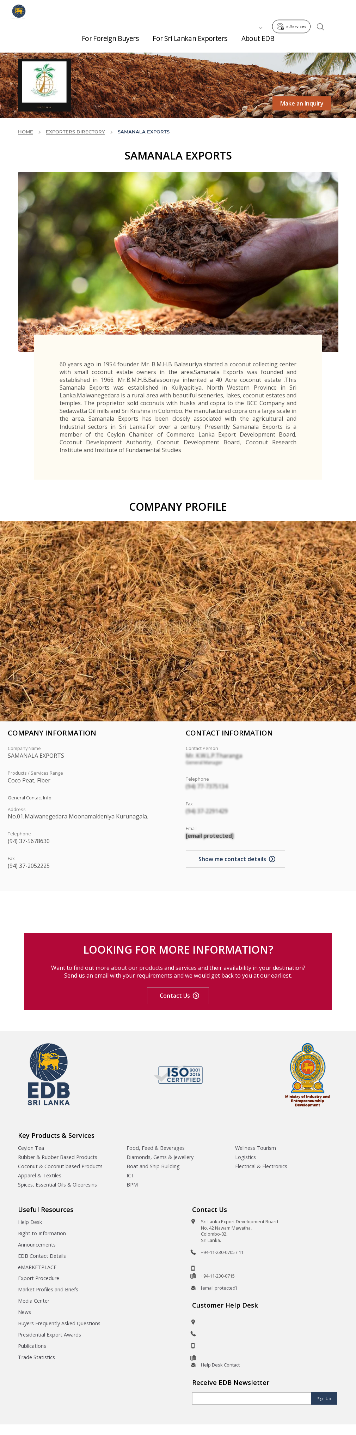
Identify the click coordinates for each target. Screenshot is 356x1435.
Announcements (37, 1244)
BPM (132, 1184)
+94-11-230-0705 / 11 (222, 1252)
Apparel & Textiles (39, 1175)
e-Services (293, 10)
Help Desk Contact (220, 1365)
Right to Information (42, 1233)
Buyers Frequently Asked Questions (59, 1323)
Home (25, 132)
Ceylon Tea (31, 1148)
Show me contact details (232, 859)
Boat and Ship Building (153, 1166)
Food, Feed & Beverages (156, 1148)
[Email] (252, 1398)
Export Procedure (38, 1278)
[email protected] (210, 836)
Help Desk (30, 1222)
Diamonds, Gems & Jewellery (160, 1157)
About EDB (258, 42)
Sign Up (324, 1398)
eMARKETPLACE (37, 1267)
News (24, 1312)
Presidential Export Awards (49, 1334)
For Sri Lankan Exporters (190, 42)
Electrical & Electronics (261, 1166)
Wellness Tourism (255, 1148)
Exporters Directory (75, 132)
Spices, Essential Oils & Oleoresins (57, 1184)
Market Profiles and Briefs (48, 1289)
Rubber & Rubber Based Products (57, 1157)
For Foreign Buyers (110, 42)
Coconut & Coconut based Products (60, 1166)
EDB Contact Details (42, 1256)
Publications (32, 1346)
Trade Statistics (36, 1357)
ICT (131, 1175)
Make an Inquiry (302, 103)
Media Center (33, 1300)
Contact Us (175, 995)
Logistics (245, 1157)
